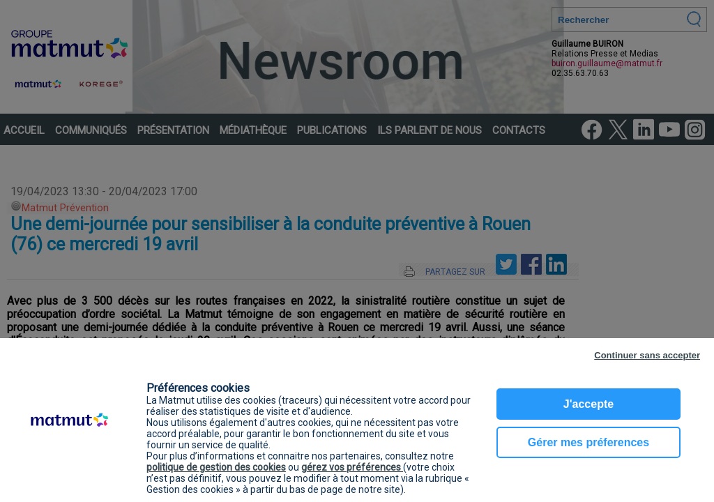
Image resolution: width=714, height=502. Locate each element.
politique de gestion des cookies (216, 467)
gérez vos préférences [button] (352, 467)
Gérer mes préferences (588, 442)
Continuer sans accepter (647, 355)
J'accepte (588, 404)
